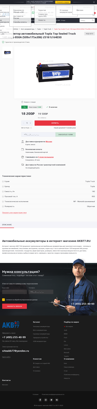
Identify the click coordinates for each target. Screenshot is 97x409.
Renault (66, 352)
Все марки (68, 326)
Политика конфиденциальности (53, 394)
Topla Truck (47, 29)
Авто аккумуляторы (8, 20)
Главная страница (10, 29)
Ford (65, 337)
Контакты (86, 7)
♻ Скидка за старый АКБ (41, 363)
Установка (36, 371)
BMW (66, 334)
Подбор (5, 7)
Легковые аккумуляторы (41, 326)
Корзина (94, 14)
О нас (66, 371)
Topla (39, 29)
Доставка (36, 367)
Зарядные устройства (40, 337)
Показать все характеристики (14, 213)
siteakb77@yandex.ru (15, 350)
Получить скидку (63, 2)
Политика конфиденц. (71, 374)
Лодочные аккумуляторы (37, 20)
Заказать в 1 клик (65, 134)
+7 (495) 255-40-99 (42, 12)
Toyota (66, 356)
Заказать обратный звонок (45, 15)
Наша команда (69, 367)
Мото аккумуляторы (22, 20)
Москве (49, 142)
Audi (65, 330)
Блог (65, 363)
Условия (35, 394)
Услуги (69, 7)
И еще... (63, 20)
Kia (65, 341)
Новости (67, 378)
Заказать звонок (14, 306)
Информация (49, 7)
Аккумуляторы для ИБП (53, 20)
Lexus (66, 345)
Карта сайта (6, 357)
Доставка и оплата (26, 7)
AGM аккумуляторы (39, 341)
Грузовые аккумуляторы (41, 334)
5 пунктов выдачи (46, 157)
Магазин (5, 385)
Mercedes (67, 349)
